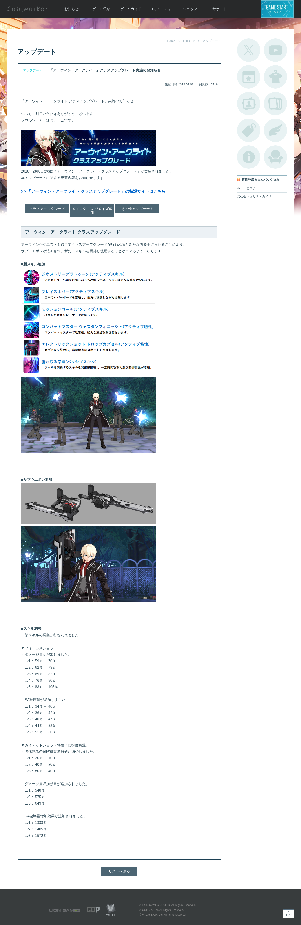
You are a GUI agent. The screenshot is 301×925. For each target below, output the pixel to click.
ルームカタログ (275, 157)
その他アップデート (137, 209)
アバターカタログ (275, 77)
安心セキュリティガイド (254, 196)
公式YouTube (275, 50)
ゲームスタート (277, 9)
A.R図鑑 (275, 103)
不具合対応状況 (248, 157)
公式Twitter (248, 50)
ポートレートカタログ (248, 103)
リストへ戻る (119, 871)
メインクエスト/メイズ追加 (92, 210)
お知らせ (71, 9)
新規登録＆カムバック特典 (260, 179)
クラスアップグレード (47, 209)
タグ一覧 (248, 130)
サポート (219, 9)
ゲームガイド (131, 9)
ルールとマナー (248, 188)
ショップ (190, 9)
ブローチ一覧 (275, 130)
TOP (288, 913)
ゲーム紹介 (101, 9)
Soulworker (27, 9)
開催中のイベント (248, 77)
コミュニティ (160, 9)
